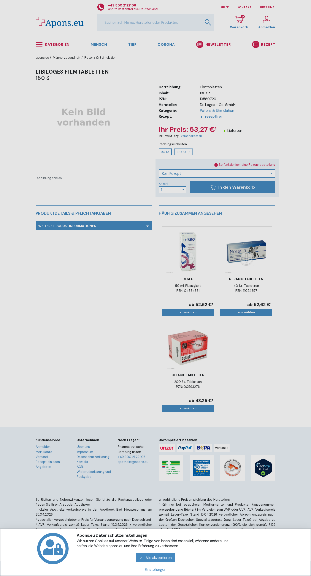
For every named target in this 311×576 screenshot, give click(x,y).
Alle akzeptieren (155, 557)
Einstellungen (155, 569)
